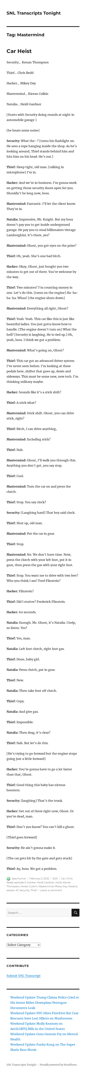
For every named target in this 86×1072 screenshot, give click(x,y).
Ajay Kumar (19, 878)
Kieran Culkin (29, 886)
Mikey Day (61, 886)
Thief (34, 890)
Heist (58, 882)
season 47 (12, 890)
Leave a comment (51, 890)
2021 (55, 878)
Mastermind (45, 886)
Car (63, 878)
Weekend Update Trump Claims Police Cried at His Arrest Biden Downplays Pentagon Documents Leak (44, 1003)
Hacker (31, 882)
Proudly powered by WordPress (58, 1064)
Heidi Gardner (45, 882)
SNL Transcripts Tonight (34, 13)
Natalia (72, 886)
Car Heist (19, 51)
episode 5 (20, 882)
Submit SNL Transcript (24, 976)
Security (24, 890)
